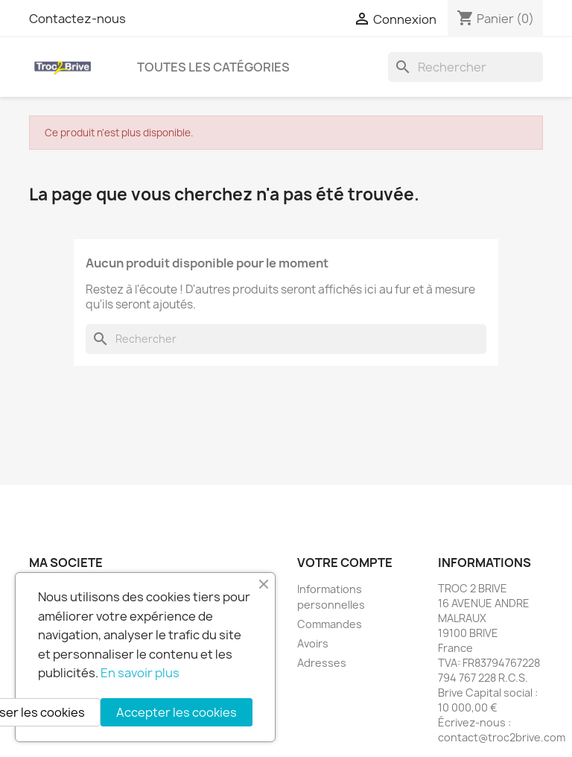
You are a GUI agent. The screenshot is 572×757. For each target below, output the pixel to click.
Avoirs (312, 643)
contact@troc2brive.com (501, 737)
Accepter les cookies (176, 712)
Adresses (321, 663)
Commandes (329, 624)
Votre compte (345, 562)
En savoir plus (140, 673)
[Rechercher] (465, 67)
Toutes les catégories (213, 67)
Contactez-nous (77, 18)
